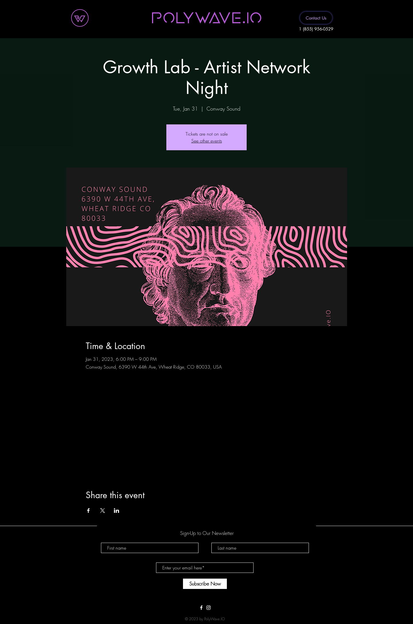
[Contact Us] (316, 18)
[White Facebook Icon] (201, 607)
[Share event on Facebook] (88, 510)
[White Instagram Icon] (208, 607)
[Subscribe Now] (205, 584)
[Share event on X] (102, 510)
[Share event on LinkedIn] (116, 510)
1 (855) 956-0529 (316, 29)
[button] (206, 17)
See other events (206, 141)
